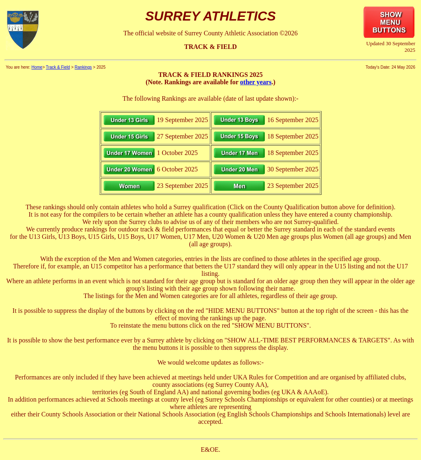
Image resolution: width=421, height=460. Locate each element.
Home (36, 67)
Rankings (83, 67)
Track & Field (58, 67)
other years (256, 82)
